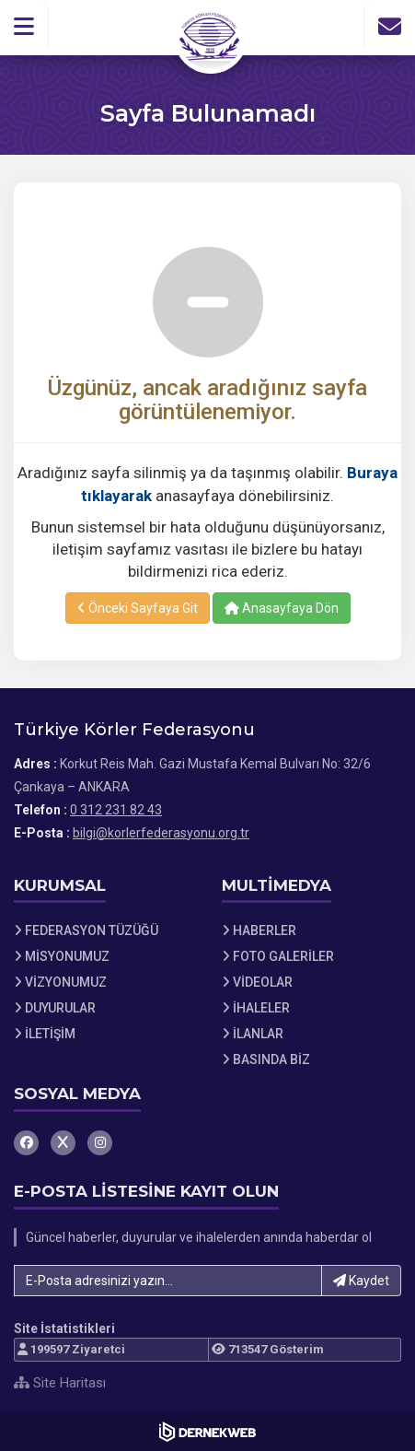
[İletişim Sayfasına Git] (389, 26)
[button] (24, 26)
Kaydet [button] (361, 1280)
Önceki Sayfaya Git (137, 608)
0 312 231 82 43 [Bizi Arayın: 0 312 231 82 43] (116, 809)
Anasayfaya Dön (282, 608)
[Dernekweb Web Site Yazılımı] (207, 1432)
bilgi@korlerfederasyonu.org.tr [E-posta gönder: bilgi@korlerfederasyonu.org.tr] (161, 832)
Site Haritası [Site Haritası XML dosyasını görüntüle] (60, 1383)
